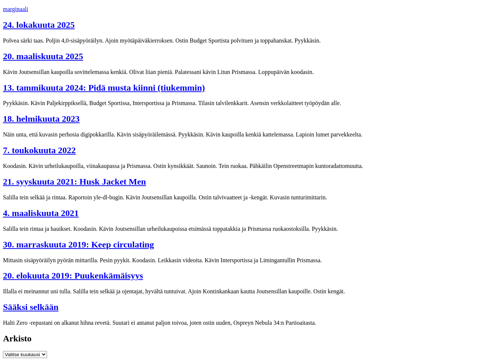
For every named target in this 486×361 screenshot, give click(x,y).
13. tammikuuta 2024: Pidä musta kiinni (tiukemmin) (104, 87)
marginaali (15, 9)
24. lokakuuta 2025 (39, 25)
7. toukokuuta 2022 (39, 150)
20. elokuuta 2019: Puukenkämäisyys (73, 275)
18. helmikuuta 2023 (41, 119)
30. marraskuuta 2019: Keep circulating (78, 244)
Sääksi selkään (30, 307)
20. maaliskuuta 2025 (43, 56)
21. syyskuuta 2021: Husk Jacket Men (74, 181)
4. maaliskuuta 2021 (41, 213)
